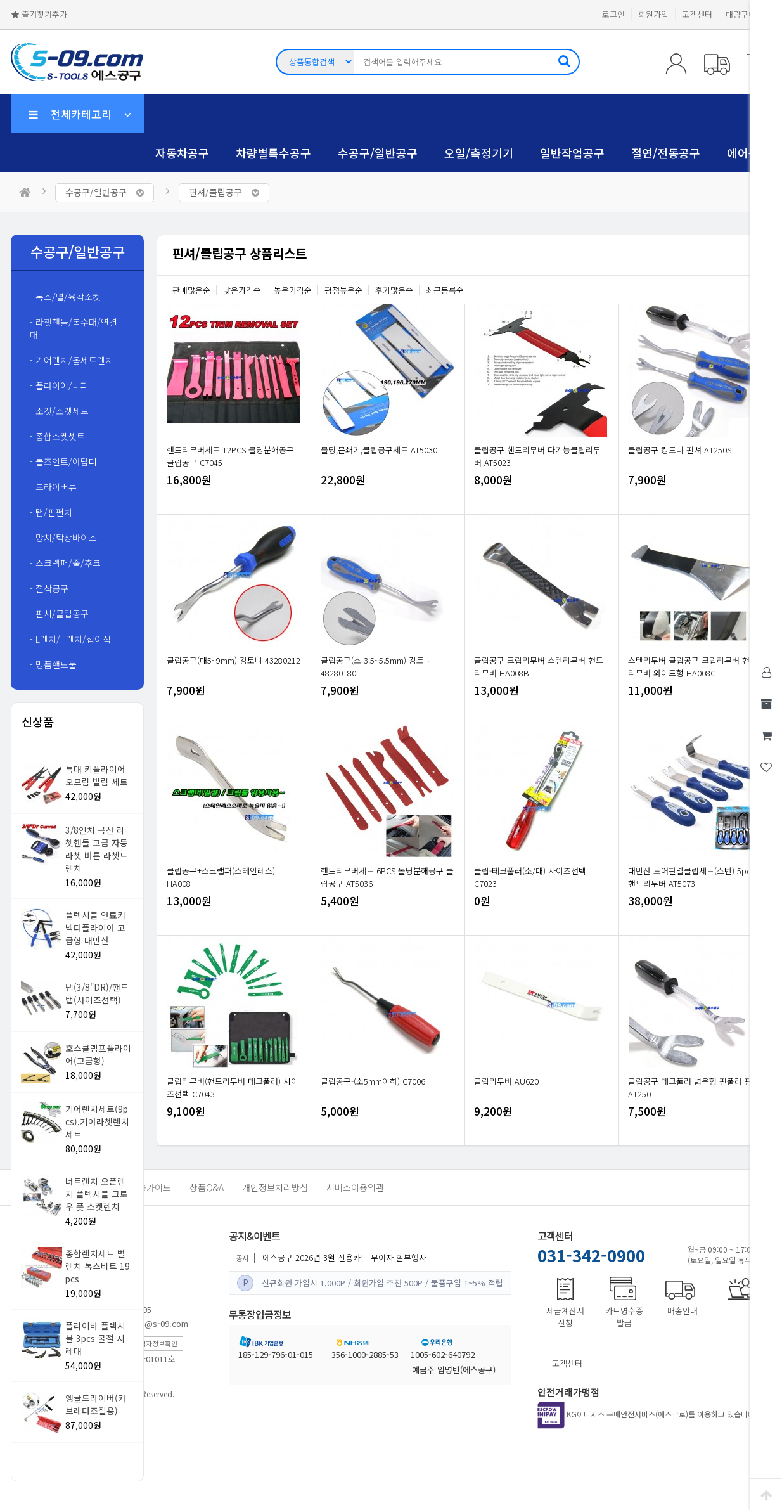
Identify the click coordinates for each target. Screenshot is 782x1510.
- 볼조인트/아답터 (63, 461)
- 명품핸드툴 (53, 664)
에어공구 (748, 153)
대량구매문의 (748, 14)
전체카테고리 (80, 114)
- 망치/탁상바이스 (63, 537)
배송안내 (682, 1311)
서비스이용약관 (355, 1187)
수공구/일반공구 (378, 153)
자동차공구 (182, 153)
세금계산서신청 (565, 1317)
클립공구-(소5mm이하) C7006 (373, 1081)
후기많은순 (394, 290)
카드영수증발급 (624, 1317)
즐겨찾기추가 (39, 14)
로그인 (613, 14)
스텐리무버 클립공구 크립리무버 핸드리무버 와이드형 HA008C (692, 666)
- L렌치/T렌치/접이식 (70, 639)
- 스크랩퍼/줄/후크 (65, 563)
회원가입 (653, 14)
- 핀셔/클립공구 (59, 613)
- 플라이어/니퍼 (59, 385)
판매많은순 (191, 290)
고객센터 (697, 14)
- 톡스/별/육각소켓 (65, 296)
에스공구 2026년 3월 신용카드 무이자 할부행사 (344, 1257)
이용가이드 (150, 1187)
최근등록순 (445, 290)
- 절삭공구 (49, 588)
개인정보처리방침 (275, 1187)
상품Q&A (206, 1187)
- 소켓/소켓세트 (59, 410)
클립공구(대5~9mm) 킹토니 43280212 (233, 660)
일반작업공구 (572, 153)
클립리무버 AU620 (506, 1081)
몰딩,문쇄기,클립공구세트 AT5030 (379, 450)
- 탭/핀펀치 (51, 512)
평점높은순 (343, 290)
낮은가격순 (242, 290)
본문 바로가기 (0, 0)
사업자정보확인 (155, 1343)
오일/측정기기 (478, 153)
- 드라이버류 (53, 487)
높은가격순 (293, 290)
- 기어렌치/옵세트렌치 (71, 360)
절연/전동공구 (665, 153)
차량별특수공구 (273, 153)
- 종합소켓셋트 (57, 436)
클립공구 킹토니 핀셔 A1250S (679, 450)
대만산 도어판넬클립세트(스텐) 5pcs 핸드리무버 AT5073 (691, 877)
